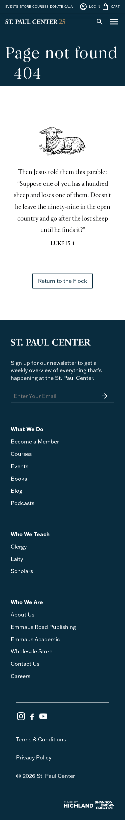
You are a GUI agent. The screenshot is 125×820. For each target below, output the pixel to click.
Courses (21, 453)
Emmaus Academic (35, 639)
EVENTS (11, 6)
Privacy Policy (33, 757)
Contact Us (25, 663)
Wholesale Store (31, 651)
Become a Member (35, 441)
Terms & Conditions (41, 739)
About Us (22, 614)
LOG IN (89, 7)
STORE (25, 6)
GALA (68, 6)
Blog (16, 490)
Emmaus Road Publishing (43, 627)
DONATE (56, 6)
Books (19, 478)
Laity (17, 559)
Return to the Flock (62, 280)
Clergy (19, 546)
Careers (20, 676)
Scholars (22, 571)
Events (19, 466)
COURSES (40, 6)
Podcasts (22, 503)
